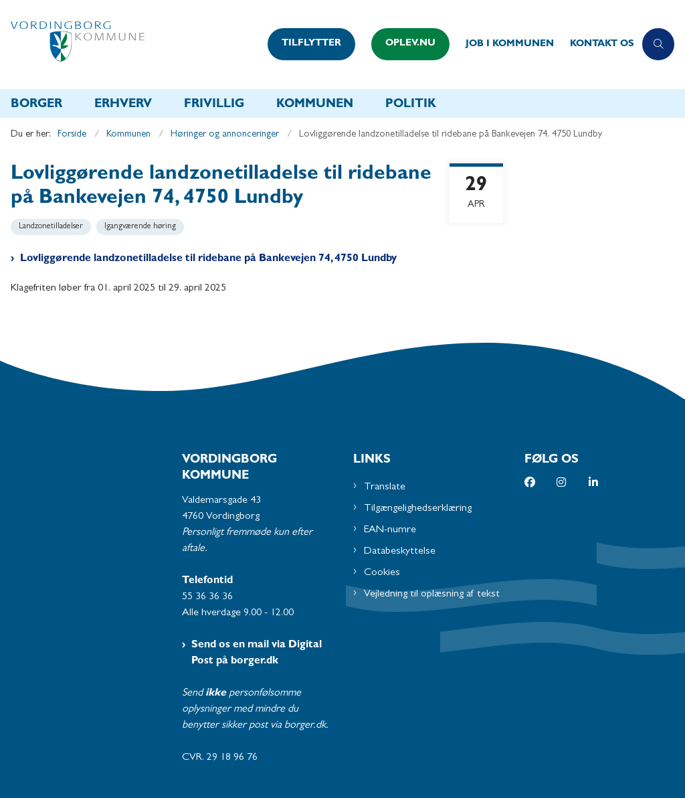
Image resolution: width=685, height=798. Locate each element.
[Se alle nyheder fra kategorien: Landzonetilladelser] (52, 226)
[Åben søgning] (658, 44)
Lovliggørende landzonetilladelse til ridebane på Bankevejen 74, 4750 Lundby (208, 259)
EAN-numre (390, 530)
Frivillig (214, 105)
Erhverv (123, 105)
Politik (410, 105)
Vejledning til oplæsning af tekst (432, 594)
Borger (36, 105)
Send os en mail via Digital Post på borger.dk (256, 653)
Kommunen (314, 105)
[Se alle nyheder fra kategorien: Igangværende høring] (141, 226)
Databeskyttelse (399, 551)
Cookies (382, 573)
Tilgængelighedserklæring (418, 508)
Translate (384, 487)
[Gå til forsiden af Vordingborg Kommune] (130, 44)
